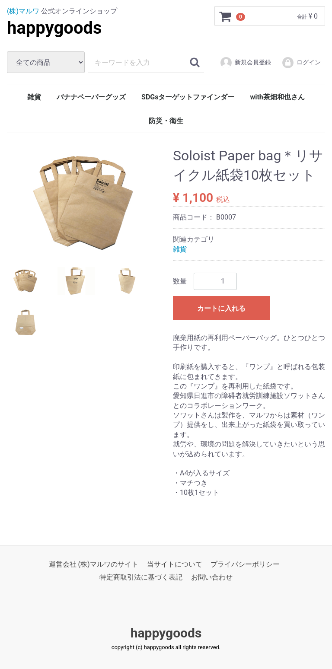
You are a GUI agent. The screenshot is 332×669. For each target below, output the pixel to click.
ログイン (301, 62)
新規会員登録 (245, 62)
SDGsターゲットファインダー (187, 97)
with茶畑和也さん (277, 97)
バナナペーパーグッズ (91, 97)
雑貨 (34, 97)
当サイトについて (174, 564)
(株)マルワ (23, 11)
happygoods (54, 28)
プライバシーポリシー (245, 564)
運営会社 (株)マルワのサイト (93, 564)
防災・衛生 (166, 121)
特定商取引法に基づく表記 (140, 577)
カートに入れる (221, 308)
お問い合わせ (212, 577)
